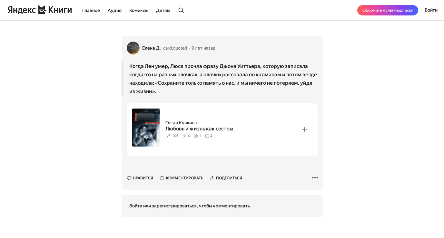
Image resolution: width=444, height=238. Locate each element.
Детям (163, 10)
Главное (91, 10)
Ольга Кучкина (181, 122)
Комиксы (138, 10)
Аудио (115, 10)
